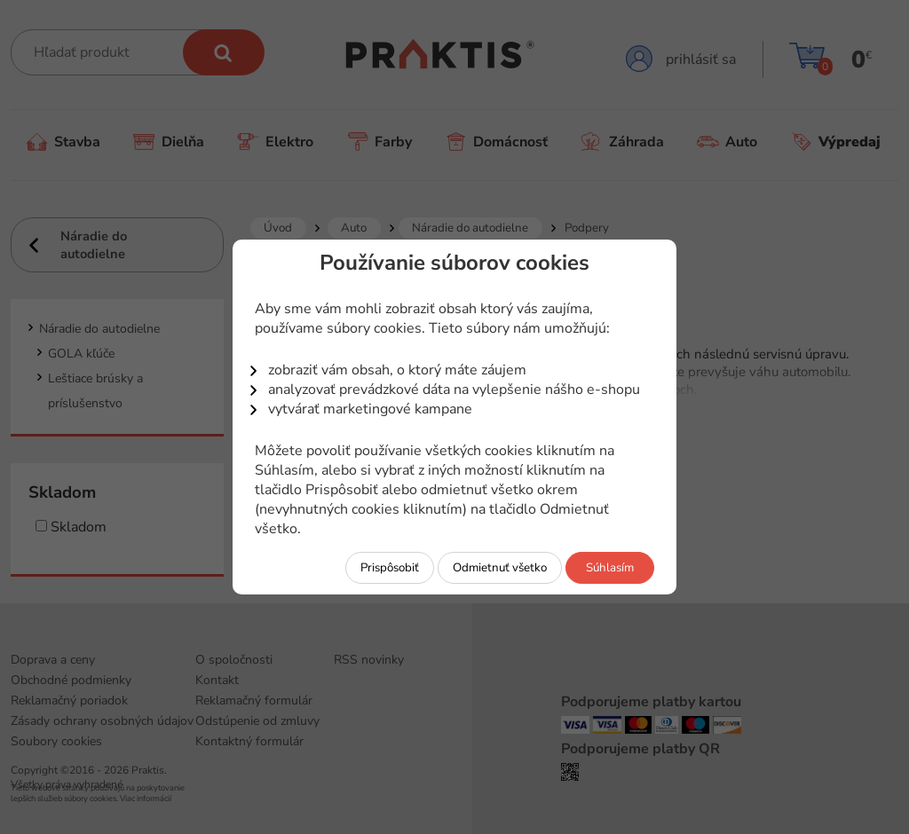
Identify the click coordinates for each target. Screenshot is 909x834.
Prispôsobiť (389, 568)
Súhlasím (610, 568)
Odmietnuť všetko (500, 568)
